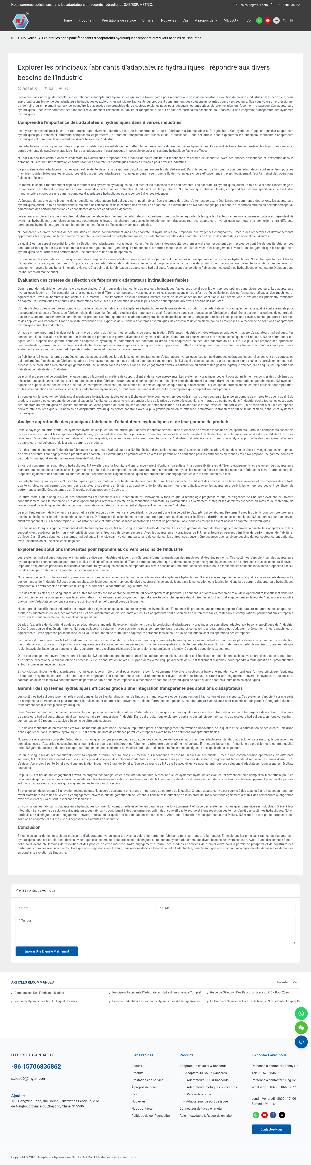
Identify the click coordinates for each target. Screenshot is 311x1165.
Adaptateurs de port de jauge (207, 1101)
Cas (295, 982)
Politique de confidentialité (151, 1116)
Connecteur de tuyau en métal (200, 1108)
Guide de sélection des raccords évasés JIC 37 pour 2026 (249, 992)
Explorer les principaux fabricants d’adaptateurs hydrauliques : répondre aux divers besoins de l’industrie (121, 38)
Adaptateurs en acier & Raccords (203, 1066)
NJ (13, 38)
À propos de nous (144, 1087)
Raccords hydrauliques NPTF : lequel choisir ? (45, 1001)
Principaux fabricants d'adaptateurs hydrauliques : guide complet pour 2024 (157, 992)
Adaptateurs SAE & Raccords (206, 1073)
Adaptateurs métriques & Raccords (211, 1087)
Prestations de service (147, 1080)
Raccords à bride (198, 1094)
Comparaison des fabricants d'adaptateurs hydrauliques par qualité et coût (39, 993)
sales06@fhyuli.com (251, 5)
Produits (138, 1073)
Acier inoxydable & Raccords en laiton (206, 1116)
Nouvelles (28, 38)
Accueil (137, 1066)
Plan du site (127, 1157)
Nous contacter (143, 1108)
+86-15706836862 (285, 5)
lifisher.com (109, 1157)
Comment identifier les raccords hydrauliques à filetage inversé (156, 1001)
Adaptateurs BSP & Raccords (207, 1080)
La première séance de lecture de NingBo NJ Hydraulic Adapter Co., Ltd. (255, 1001)
